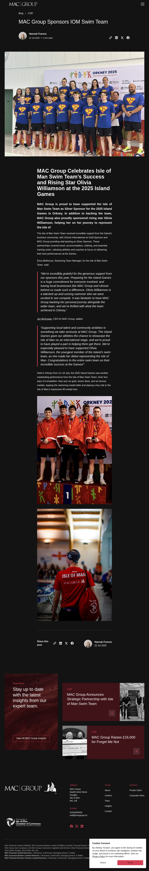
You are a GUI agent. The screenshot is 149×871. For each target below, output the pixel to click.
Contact (108, 811)
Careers (108, 795)
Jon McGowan (44, 319)
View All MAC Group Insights (31, 738)
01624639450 (76, 812)
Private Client (136, 790)
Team (107, 801)
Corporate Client (137, 795)
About (107, 790)
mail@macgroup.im (78, 815)
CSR (30, 13)
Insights (108, 806)
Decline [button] (103, 863)
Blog (21, 13)
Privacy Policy (98, 856)
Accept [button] (130, 863)
